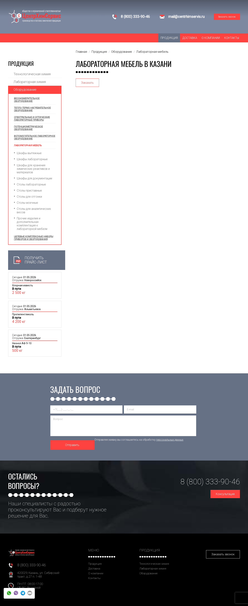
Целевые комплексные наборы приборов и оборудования (33, 238)
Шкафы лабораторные (32, 159)
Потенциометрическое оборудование (28, 128)
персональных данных (169, 439)
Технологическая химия (32, 74)
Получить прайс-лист (36, 260)
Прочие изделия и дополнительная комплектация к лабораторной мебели (32, 224)
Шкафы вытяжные (29, 153)
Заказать (87, 82)
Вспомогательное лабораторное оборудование (34, 137)
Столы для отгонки (29, 196)
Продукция (169, 38)
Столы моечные (27, 202)
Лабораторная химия (30, 82)
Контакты (231, 38)
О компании (211, 38)
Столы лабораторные (31, 184)
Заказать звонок (227, 16)
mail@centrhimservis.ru (186, 17)
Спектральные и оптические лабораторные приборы (32, 118)
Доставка (189, 38)
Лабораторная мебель (28, 145)
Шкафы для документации (34, 178)
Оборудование (25, 89)
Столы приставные (29, 190)
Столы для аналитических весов (34, 210)
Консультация (225, 494)
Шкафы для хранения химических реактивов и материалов (33, 169)
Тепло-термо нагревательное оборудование (32, 109)
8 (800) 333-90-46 (135, 17)
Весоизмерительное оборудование (27, 100)
